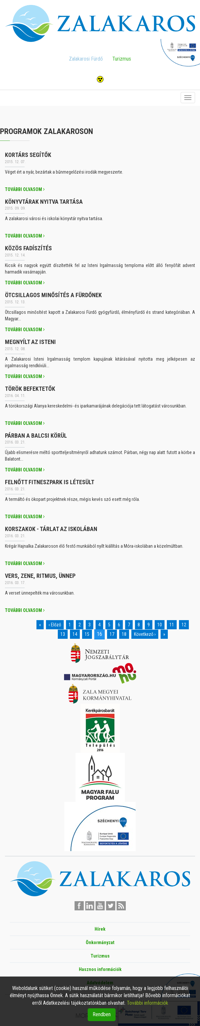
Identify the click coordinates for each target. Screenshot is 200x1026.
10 (159, 624)
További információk (147, 1003)
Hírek (100, 929)
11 (171, 624)
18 (124, 634)
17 (112, 634)
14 (75, 634)
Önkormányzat (100, 942)
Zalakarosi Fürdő (86, 59)
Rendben (102, 1014)
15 (87, 634)
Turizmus (121, 59)
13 (62, 634)
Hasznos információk (100, 969)
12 (184, 624)
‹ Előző (55, 624)
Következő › (145, 634)
